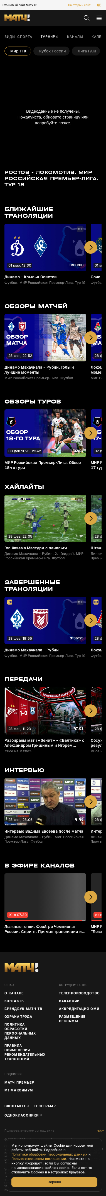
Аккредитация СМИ (79, 1009)
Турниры (50, 37)
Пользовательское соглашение (29, 1130)
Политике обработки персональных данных (49, 1154)
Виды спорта (18, 37)
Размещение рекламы (72, 1018)
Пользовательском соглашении (38, 1159)
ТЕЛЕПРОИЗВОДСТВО (79, 993)
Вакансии (69, 1001)
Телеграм (43, 1106)
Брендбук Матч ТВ (23, 1009)
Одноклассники (21, 1115)
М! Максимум (18, 1090)
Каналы (75, 37)
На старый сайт (79, 5)
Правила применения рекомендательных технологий (25, 1052)
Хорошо (54, 1182)
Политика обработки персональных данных (20, 1031)
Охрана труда (18, 1016)
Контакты (14, 1001)
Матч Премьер (19, 1082)
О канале (14, 993)
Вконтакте (15, 1106)
